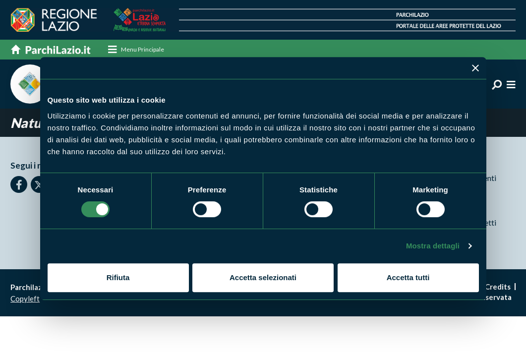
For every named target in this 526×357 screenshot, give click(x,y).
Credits (498, 287)
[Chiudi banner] (475, 67)
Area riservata (487, 297)
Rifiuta (118, 277)
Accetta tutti (408, 277)
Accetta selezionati (263, 277)
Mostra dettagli (433, 245)
